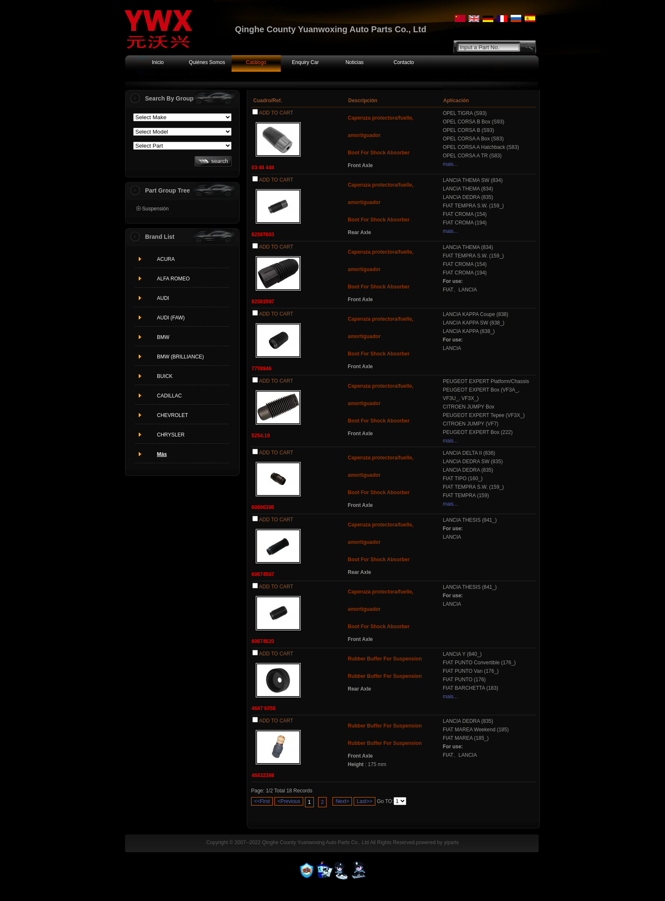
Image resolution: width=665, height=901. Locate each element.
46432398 (262, 775)
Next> (342, 801)
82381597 (262, 302)
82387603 (262, 235)
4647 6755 (263, 708)
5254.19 (260, 436)
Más (162, 454)
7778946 (261, 369)
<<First (262, 801)
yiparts (451, 842)
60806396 (262, 507)
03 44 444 (262, 168)
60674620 (262, 641)
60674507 (262, 574)
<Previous (288, 801)
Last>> (364, 801)
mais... (450, 164)
